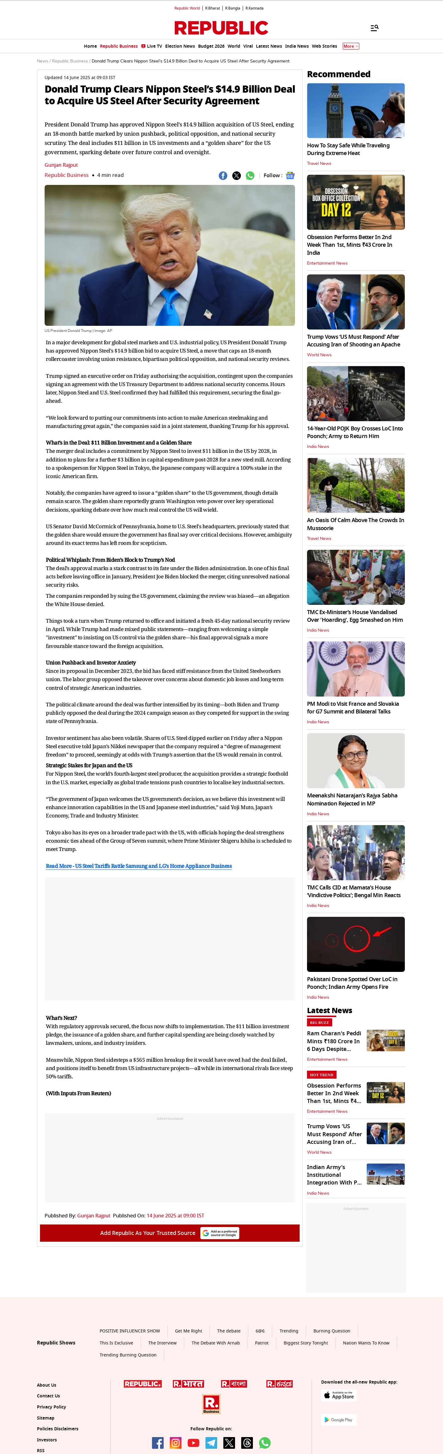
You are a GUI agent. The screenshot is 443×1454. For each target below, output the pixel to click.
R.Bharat (212, 8)
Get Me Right (188, 1331)
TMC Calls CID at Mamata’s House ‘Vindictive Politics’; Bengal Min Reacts (354, 891)
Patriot (262, 1343)
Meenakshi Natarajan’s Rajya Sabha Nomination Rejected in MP (352, 799)
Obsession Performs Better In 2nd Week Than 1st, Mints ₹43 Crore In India (350, 245)
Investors (47, 1440)
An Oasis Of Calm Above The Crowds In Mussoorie (355, 524)
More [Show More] (351, 46)
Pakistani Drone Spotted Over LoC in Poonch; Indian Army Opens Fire (352, 983)
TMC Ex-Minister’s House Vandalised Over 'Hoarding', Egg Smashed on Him (355, 616)
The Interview (162, 1343)
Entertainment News (327, 263)
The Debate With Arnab (216, 1343)
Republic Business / (71, 61)
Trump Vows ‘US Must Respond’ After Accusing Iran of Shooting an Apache (353, 341)
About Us (46, 1385)
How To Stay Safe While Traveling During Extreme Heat (348, 149)
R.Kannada (254, 8)
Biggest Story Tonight (306, 1343)
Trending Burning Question (128, 1355)
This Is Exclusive (116, 1343)
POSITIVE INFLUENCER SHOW (130, 1331)
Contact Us (48, 1396)
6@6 (260, 1331)
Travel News (319, 164)
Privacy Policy (51, 1407)
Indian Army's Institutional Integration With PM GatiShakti (334, 1179)
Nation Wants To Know (366, 1343)
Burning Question (331, 1331)
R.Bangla (232, 8)
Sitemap (45, 1418)
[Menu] (372, 28)
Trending (289, 1331)
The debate (229, 1331)
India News (318, 447)
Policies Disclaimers (57, 1429)
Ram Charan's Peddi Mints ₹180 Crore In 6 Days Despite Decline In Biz (334, 1045)
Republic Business (67, 175)
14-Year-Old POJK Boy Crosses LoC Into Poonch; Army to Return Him (355, 432)
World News (319, 355)
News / (44, 61)
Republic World (187, 8)
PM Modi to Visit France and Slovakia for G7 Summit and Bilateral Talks (353, 708)
